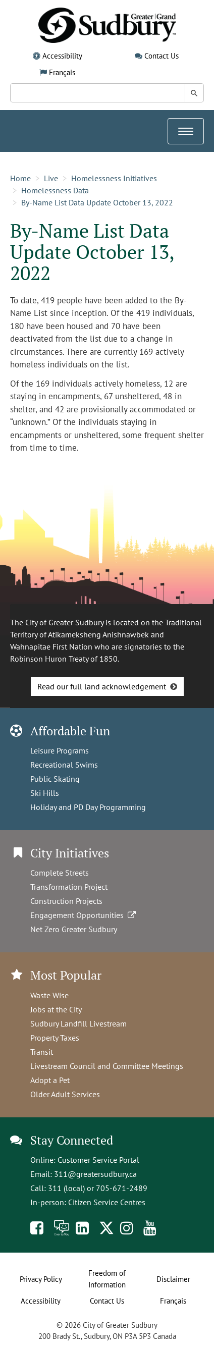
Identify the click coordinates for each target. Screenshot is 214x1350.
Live (51, 178)
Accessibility (62, 56)
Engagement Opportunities (84, 915)
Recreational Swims (64, 765)
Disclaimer (173, 1279)
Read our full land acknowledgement (101, 686)
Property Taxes (54, 1038)
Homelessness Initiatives (114, 178)
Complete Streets (59, 873)
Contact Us (161, 56)
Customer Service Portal (98, 1160)
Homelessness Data (55, 190)
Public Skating (55, 779)
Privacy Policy (41, 1279)
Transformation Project (69, 887)
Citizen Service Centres (106, 1202)
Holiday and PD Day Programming (88, 807)
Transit (41, 1052)
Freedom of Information (107, 1278)
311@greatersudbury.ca (95, 1174)
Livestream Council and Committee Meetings (106, 1066)
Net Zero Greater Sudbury (73, 929)
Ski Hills (44, 793)
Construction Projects (66, 901)
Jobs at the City (56, 1009)
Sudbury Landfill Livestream (78, 1023)
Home (20, 178)
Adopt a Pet (50, 1080)
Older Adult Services (65, 1094)
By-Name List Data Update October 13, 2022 (97, 202)
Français (62, 72)
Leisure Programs (59, 750)
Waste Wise (49, 995)
